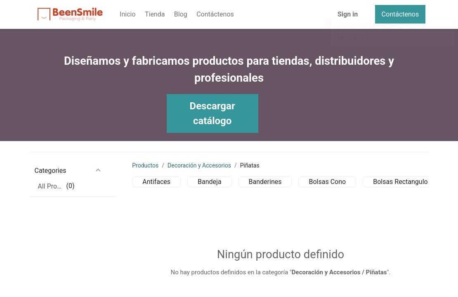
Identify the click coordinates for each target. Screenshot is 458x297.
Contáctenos (400, 14)
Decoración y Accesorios (199, 165)
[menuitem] (127, 14)
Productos (145, 165)
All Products (51, 186)
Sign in (348, 14)
